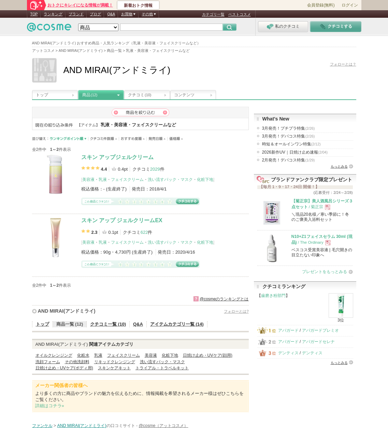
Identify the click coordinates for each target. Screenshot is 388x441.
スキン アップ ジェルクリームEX (121, 220)
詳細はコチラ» (49, 405)
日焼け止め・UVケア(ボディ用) (64, 368)
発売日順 (157, 139)
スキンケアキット (114, 368)
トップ (42, 95)
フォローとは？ (343, 64)
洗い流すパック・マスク (170, 179)
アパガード (288, 330)
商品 (89, 95)
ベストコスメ (239, 14)
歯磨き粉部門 (273, 295)
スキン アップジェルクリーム (117, 157)
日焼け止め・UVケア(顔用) (207, 355)
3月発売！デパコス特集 (288, 136)
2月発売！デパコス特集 (288, 160)
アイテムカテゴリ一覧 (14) (177, 324)
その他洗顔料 (77, 361)
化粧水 (83, 355)
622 (144, 232)
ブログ (95, 14)
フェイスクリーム (127, 179)
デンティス (288, 353)
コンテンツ (184, 95)
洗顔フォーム (47, 361)
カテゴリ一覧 (213, 14)
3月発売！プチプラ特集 (288, 128)
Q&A (111, 14)
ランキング (53, 14)
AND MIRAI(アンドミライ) (67, 311)
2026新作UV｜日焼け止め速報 (295, 152)
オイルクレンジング (53, 355)
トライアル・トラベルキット (162, 368)
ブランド (76, 14)
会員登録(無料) (320, 5)
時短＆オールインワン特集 (291, 144)
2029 (155, 169)
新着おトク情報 (138, 5)
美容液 (88, 179)
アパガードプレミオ (320, 330)
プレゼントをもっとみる (324, 271)
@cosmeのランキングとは (224, 299)
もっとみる (339, 166)
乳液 (103, 179)
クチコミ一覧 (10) (108, 324)
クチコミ (139, 95)
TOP (34, 14)
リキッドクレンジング (114, 361)
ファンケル (42, 425)
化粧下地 (205, 179)
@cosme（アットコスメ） (163, 425)
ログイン (350, 5)
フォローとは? (236, 311)
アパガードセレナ (318, 341)
